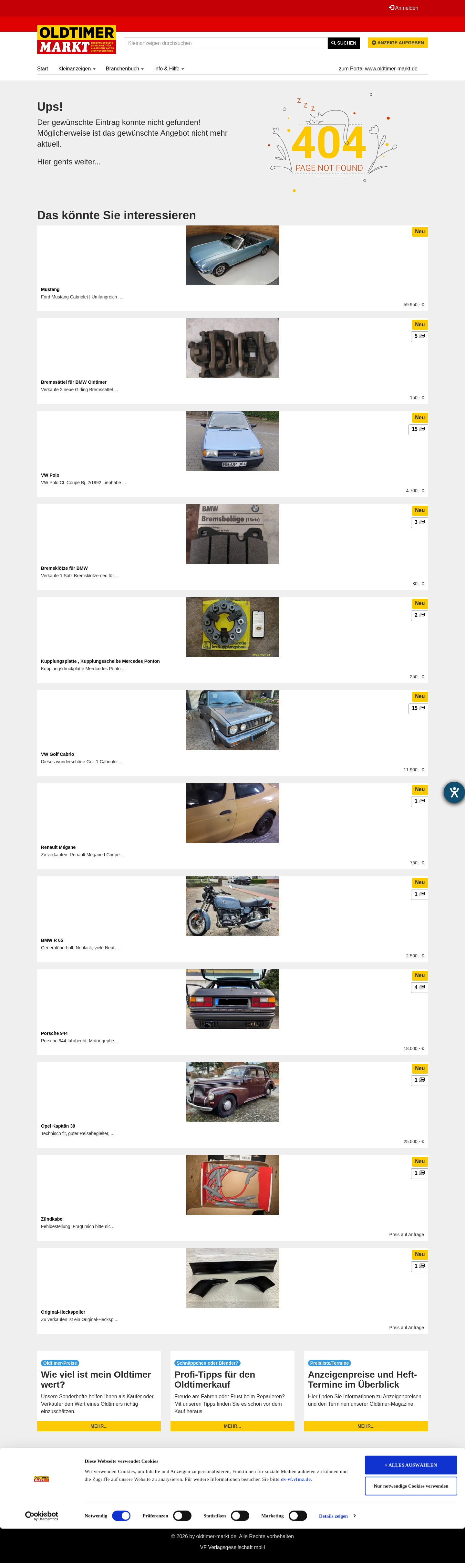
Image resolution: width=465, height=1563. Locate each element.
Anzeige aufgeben (398, 42)
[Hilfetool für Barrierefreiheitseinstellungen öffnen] (454, 792)
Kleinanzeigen (77, 68)
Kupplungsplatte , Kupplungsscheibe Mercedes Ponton (100, 661)
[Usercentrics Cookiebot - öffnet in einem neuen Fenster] (42, 1550)
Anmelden (403, 8)
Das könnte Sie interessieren (116, 215)
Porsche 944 (54, 1033)
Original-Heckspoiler (63, 1312)
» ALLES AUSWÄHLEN (411, 1499)
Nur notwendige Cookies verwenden (411, 1520)
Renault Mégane (58, 847)
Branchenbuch (125, 68)
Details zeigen (333, 1550)
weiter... (88, 161)
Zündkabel (52, 1219)
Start (42, 68)
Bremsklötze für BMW (64, 568)
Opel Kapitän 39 (58, 1126)
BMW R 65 (52, 940)
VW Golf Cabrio (57, 754)
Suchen (343, 43)
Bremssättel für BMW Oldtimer (74, 382)
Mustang (50, 289)
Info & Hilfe (169, 68)
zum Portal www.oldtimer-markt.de (378, 68)
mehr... (99, 1426)
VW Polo (50, 475)
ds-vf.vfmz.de (296, 1513)
